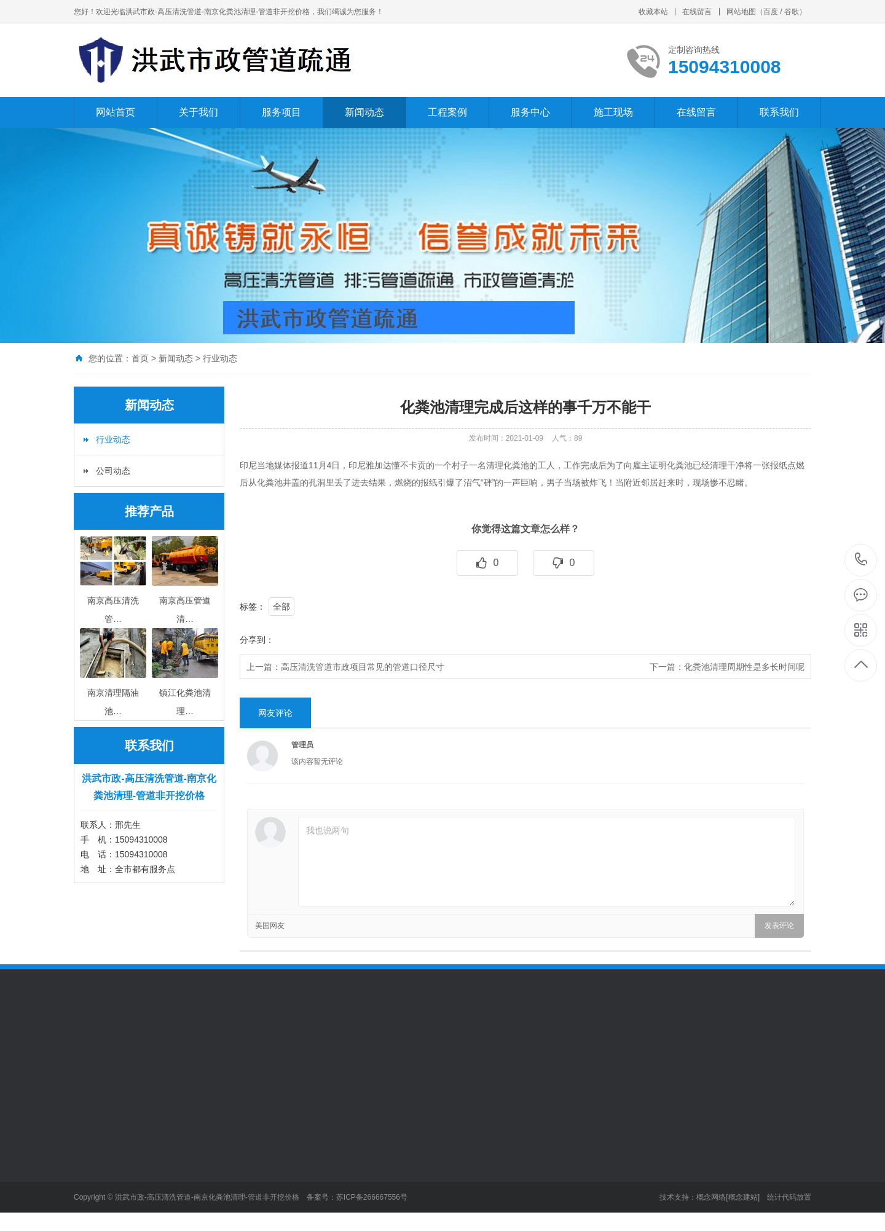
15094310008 (861, 559)
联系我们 (779, 112)
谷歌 (791, 11)
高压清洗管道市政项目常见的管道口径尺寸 (362, 667)
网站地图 (741, 11)
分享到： (257, 640)
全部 (281, 607)
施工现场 (613, 112)
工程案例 (447, 112)
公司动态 (113, 471)
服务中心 (530, 112)
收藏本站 (653, 11)
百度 (770, 11)
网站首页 (115, 112)
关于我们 (198, 112)
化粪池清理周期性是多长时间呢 (744, 667)
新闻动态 (364, 112)
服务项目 (281, 112)
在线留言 (697, 11)
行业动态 (220, 358)
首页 (140, 358)
